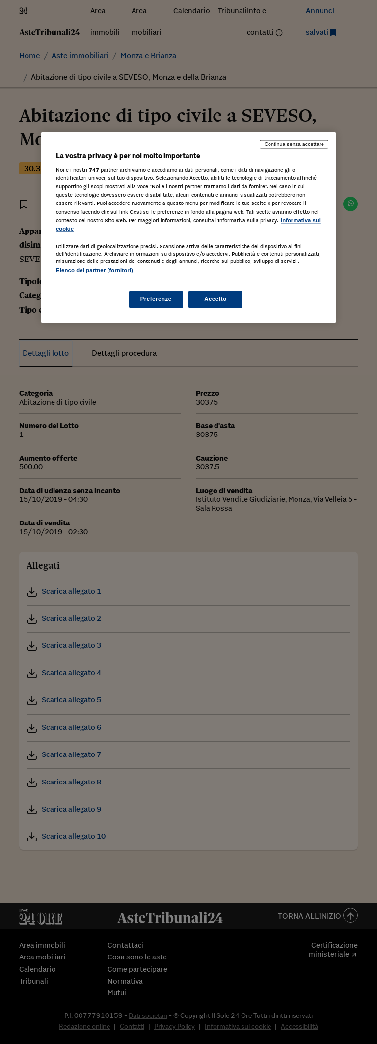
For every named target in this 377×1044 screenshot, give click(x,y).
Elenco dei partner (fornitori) (94, 270)
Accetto (215, 299)
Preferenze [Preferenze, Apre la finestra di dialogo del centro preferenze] (156, 299)
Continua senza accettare (294, 144)
